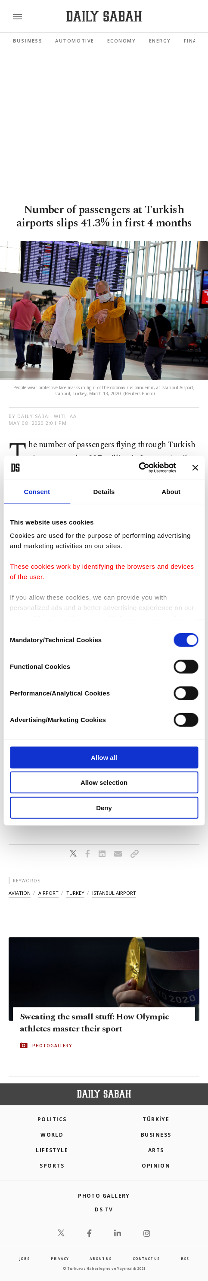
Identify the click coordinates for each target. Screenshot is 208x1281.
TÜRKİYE (156, 1119)
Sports (52, 1165)
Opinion (156, 1165)
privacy (60, 1258)
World (51, 1134)
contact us (146, 1258)
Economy (121, 40)
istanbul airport (114, 893)
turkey (75, 893)
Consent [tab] (37, 491)
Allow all (104, 757)
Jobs (24, 1258)
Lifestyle (52, 1150)
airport (48, 893)
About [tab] (170, 491)
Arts (156, 1150)
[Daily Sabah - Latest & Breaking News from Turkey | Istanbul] (104, 16)
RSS (185, 1258)
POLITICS (52, 1119)
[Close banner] (195, 468)
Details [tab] (104, 491)
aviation (20, 893)
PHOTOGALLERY (52, 1045)
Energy (160, 40)
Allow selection (104, 782)
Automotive (74, 40)
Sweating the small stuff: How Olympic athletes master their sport (94, 1022)
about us (100, 1258)
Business (27, 40)
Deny (104, 807)
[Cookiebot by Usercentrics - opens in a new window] (138, 467)
